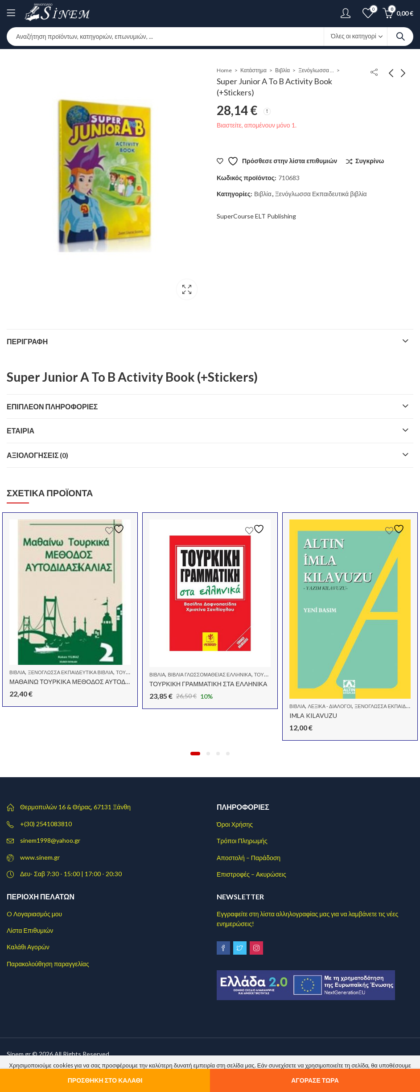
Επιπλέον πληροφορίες (52, 406)
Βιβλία (282, 70)
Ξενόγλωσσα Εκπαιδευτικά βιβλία (316, 70)
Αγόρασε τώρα (315, 1080)
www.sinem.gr (40, 857)
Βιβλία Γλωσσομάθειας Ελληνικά (209, 674)
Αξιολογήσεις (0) (38, 455)
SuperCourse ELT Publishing (256, 216)
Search (400, 36)
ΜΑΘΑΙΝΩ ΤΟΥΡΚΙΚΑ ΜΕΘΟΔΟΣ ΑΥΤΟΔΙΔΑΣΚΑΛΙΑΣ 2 (88, 681)
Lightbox (187, 289)
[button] (195, 754)
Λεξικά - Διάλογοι (330, 706)
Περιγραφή (27, 341)
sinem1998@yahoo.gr (50, 840)
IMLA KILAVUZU (313, 715)
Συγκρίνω (369, 161)
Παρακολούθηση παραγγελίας (48, 964)
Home (224, 70)
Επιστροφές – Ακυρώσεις (251, 874)
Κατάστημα (253, 70)
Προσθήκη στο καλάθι (105, 1080)
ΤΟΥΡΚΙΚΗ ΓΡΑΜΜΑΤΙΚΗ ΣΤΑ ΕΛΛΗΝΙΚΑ (208, 684)
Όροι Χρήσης (235, 824)
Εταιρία (20, 430)
